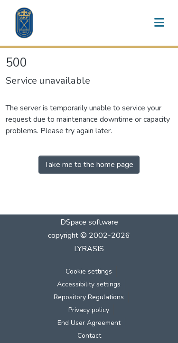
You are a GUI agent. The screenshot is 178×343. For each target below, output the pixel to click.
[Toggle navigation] (159, 23)
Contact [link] (89, 335)
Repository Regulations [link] (89, 297)
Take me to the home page (89, 164)
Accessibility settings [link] (89, 284)
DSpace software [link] (89, 222)
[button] (24, 23)
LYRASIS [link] (89, 249)
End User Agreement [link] (89, 322)
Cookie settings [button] (89, 271)
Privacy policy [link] (88, 309)
